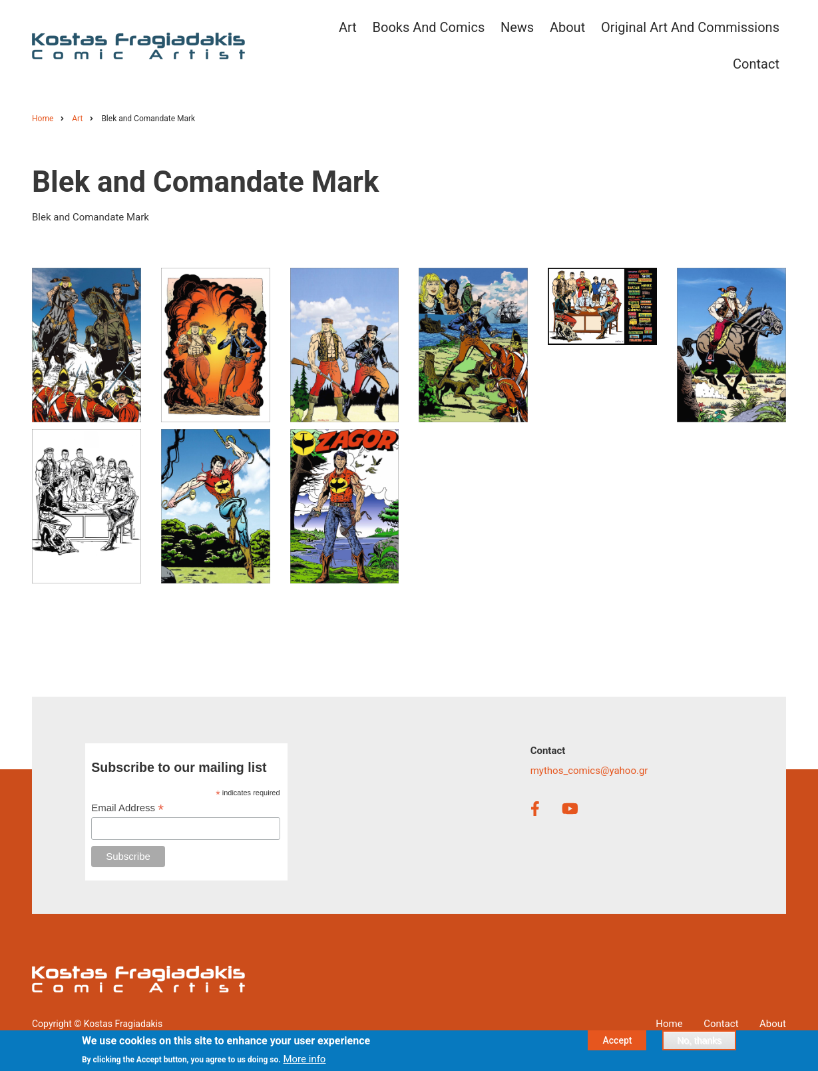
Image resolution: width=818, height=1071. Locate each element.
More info (304, 1061)
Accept (617, 1042)
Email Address (127, 808)
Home (669, 1024)
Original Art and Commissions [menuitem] (690, 27)
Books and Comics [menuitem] (429, 27)
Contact (721, 1024)
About (772, 1024)
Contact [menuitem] (756, 64)
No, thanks (699, 1042)
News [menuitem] (517, 27)
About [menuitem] (567, 27)
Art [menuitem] (348, 27)
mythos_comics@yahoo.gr (589, 771)
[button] (86, 344)
